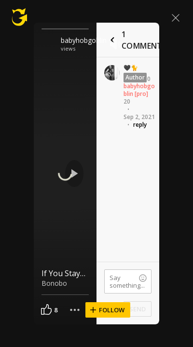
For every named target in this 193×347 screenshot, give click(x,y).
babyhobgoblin (82, 40)
